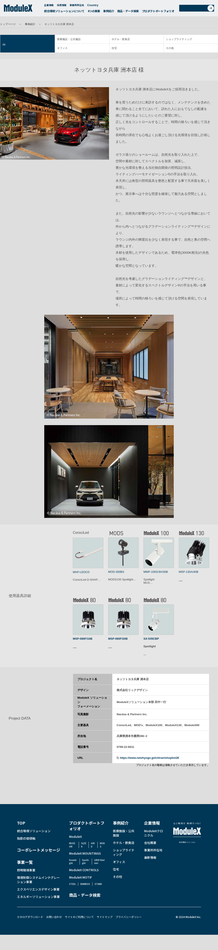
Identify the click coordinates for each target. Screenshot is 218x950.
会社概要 (150, 842)
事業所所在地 (77, 6)
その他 (170, 48)
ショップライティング (179, 39)
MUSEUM (72, 845)
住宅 (114, 48)
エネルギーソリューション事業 (38, 896)
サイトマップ (104, 917)
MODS (102, 845)
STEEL (72, 884)
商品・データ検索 (128, 12)
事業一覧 (25, 862)
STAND (98, 884)
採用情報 (61, 6)
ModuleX (75, 836)
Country (95, 6)
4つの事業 (94, 12)
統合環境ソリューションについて (64, 12)
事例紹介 (108, 12)
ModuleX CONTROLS (84, 870)
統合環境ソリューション (34, 831)
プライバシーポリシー (129, 917)
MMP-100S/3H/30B (155, 571)
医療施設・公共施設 (69, 39)
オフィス (62, 48)
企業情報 (49, 6)
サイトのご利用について (79, 917)
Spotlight (85, 861)
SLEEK (83, 845)
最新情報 (150, 857)
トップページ (8, 24)
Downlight (73, 861)
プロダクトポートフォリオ (158, 12)
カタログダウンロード (30, 917)
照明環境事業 (26, 870)
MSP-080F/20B (118, 638)
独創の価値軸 (26, 838)
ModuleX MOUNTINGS (85, 853)
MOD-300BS (116, 571)
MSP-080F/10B (82, 638)
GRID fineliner (99, 861)
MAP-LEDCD (81, 572)
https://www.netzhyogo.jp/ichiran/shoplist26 (149, 757)
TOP (21, 823)
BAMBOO (85, 884)
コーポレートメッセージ (38, 850)
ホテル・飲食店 (121, 39)
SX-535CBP (151, 638)
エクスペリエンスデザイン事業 (38, 889)
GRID (93, 845)
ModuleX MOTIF (80, 877)
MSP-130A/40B (188, 571)
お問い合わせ (198, 9)
